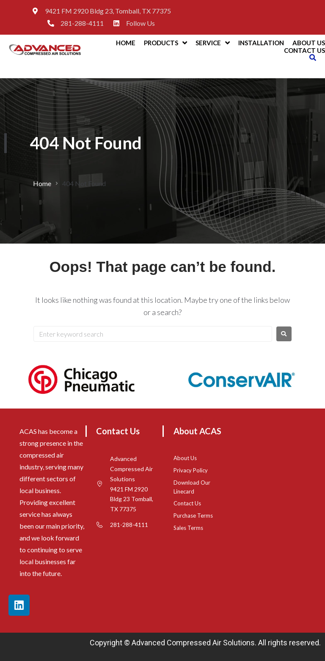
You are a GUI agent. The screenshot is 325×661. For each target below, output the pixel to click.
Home (42, 183)
